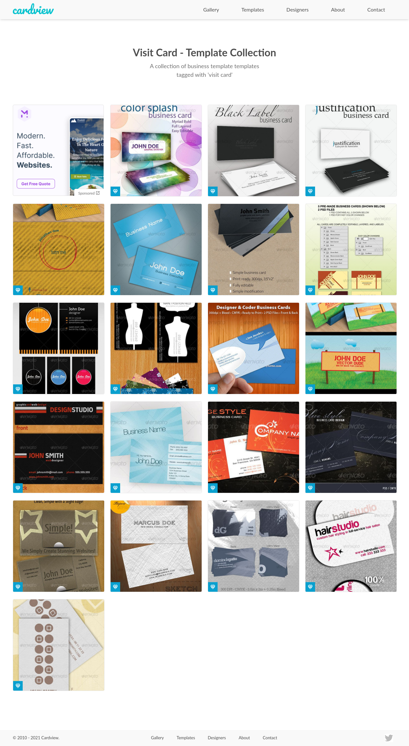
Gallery (211, 9)
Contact (376, 9)
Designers (297, 9)
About (338, 9)
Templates (253, 9)
